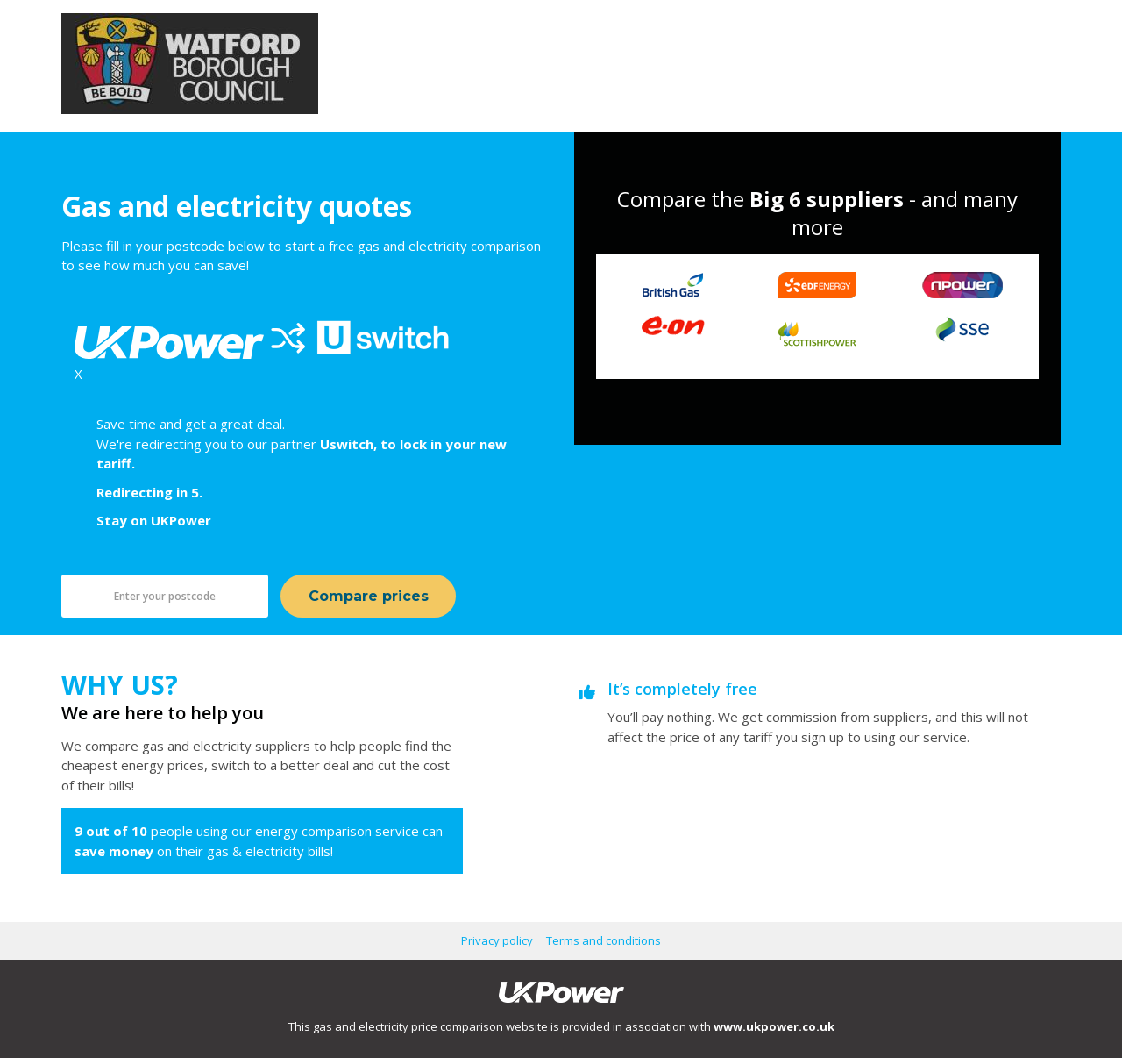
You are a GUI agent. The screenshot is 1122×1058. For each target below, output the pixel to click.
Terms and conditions (603, 940)
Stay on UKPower (153, 520)
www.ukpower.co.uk (774, 1026)
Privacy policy (497, 940)
